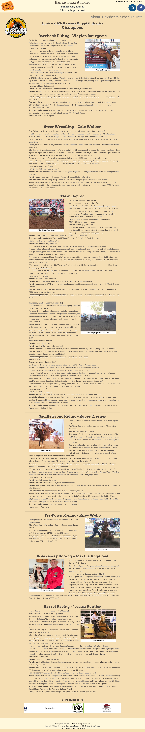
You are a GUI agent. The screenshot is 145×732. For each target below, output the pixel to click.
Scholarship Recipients (73, 726)
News (73, 724)
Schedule (127, 17)
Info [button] (139, 17)
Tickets (54, 726)
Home (57, 724)
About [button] (95, 17)
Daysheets (110, 17)
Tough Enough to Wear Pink (69, 728)
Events (78, 724)
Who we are (86, 724)
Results (82, 728)
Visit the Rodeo (65, 724)
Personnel (61, 726)
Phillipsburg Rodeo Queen (91, 726)
